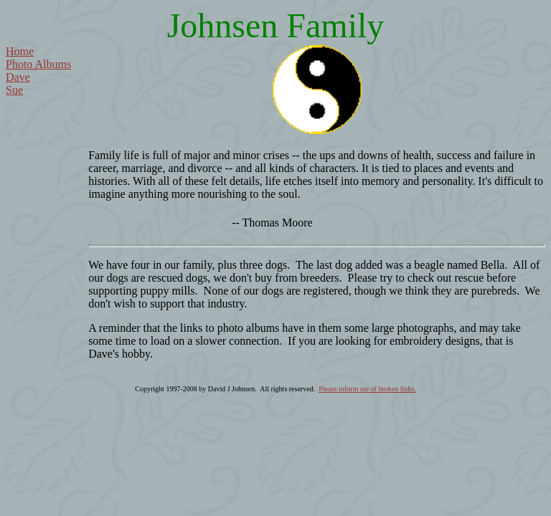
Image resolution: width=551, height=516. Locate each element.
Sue (14, 90)
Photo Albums (38, 64)
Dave (18, 77)
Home (20, 51)
